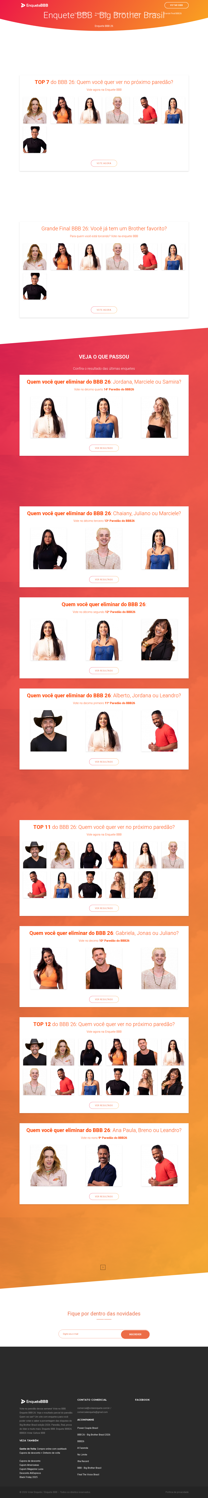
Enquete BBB (101, 13)
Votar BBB (176, 5)
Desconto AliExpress (30, 1473)
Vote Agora (104, 163)
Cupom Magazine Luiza (31, 1469)
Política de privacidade (177, 1492)
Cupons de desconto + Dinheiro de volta (40, 1452)
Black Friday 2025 (29, 1477)
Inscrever (135, 1333)
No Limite (82, 1454)
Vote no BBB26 (81, 13)
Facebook (142, 1399)
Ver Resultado (104, 448)
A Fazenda (82, 1448)
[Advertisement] (104, 52)
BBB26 (80, 1441)
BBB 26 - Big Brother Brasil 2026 (93, 1434)
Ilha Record (83, 1461)
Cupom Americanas (29, 1465)
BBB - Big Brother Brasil (89, 1468)
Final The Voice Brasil (88, 1474)
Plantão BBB (119, 13)
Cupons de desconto (30, 1461)
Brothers (136, 13)
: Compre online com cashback (43, 1448)
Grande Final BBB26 (173, 13)
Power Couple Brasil (87, 1428)
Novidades (152, 13)
